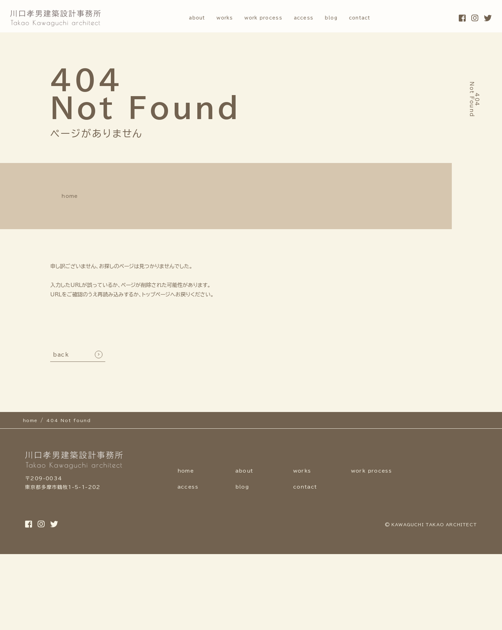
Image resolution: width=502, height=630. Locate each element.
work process (261, 18)
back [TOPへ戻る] (61, 351)
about (184, 18)
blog (339, 18)
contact (372, 18)
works (216, 18)
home (61, 194)
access (307, 18)
